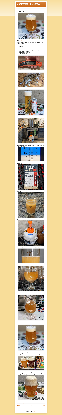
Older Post (43, 405)
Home (31, 405)
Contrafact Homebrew (28, 4)
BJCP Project (19, 409)
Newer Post (18, 405)
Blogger (35, 411)
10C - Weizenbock (23, 40)
